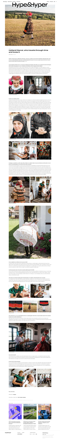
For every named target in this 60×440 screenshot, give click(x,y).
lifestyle (10, 48)
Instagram (14, 394)
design (24, 420)
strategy (10, 420)
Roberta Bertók (11, 54)
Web (18, 397)
